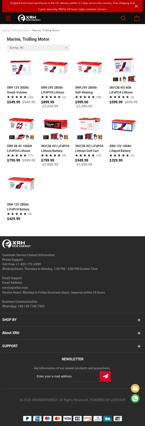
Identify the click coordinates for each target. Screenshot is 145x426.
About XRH (10, 333)
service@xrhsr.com (15, 287)
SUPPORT (10, 346)
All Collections (20, 30)
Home (6, 30)
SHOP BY (9, 320)
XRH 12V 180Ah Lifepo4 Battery (120, 148)
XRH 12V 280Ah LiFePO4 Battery (18, 207)
